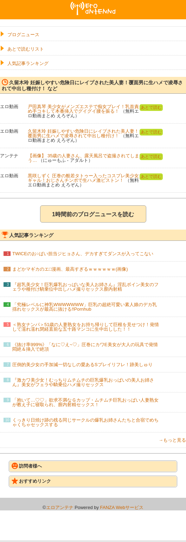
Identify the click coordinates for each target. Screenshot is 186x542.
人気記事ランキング (28, 63)
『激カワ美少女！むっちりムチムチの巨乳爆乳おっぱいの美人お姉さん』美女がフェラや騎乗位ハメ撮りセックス (83, 382)
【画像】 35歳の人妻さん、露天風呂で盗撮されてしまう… (83, 158)
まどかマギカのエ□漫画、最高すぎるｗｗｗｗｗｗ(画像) (70, 269)
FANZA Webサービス (121, 507)
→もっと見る (172, 440)
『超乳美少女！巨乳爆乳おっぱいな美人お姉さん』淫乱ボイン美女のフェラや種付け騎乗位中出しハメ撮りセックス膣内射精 (85, 287)
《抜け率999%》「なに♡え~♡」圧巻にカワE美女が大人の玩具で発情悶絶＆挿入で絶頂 (85, 347)
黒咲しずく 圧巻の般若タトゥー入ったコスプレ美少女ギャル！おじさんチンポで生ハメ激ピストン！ (83, 178)
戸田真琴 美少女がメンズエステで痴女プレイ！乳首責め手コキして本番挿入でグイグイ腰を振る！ (83, 109)
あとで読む (151, 107)
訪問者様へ (27, 466)
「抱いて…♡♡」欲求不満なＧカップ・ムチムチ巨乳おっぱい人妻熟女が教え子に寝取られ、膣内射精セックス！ (85, 402)
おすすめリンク (31, 481)
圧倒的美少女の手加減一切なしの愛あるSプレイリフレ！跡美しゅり (82, 364)
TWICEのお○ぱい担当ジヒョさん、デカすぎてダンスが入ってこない (82, 253)
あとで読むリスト (25, 49)
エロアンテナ (93, 4)
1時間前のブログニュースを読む (93, 214)
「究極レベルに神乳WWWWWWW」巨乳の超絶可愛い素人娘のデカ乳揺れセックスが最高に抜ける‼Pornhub (84, 307)
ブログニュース (23, 34)
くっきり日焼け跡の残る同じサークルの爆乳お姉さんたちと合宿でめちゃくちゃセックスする (85, 422)
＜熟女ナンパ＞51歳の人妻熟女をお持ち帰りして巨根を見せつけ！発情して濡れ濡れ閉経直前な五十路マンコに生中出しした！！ (85, 327)
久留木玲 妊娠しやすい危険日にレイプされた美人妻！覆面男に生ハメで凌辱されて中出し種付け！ (83, 133)
